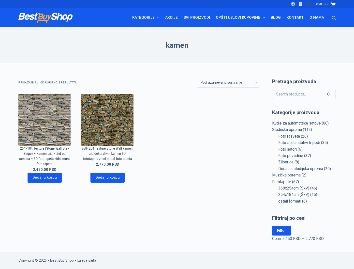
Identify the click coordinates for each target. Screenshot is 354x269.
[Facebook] (293, 4)
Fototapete (281, 181)
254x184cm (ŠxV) (293, 194)
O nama (317, 17)
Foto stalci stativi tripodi (299, 142)
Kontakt (295, 17)
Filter (281, 230)
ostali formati (289, 201)
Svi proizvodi (197, 17)
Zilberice (286, 162)
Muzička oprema (286, 175)
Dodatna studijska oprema (300, 168)
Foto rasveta (289, 136)
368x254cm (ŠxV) (293, 188)
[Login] (309, 4)
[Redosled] (228, 83)
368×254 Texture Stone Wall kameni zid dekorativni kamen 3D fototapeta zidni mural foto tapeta (107, 153)
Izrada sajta (86, 260)
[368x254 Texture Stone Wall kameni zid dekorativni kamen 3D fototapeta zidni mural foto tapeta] (107, 120)
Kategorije (146, 18)
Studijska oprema (287, 129)
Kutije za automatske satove (296, 123)
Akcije (171, 17)
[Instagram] (300, 4)
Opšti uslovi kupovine (241, 18)
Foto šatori (287, 149)
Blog (276, 17)
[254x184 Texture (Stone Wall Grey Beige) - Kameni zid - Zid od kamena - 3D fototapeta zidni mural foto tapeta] (44, 120)
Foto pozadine (290, 155)
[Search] (334, 18)
